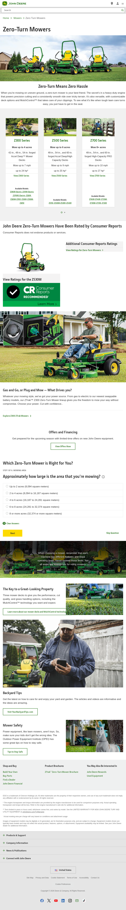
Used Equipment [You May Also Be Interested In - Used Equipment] (95, 775)
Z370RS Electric (19, 195)
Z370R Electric (28, 191)
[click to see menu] (123, 3)
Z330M (30, 199)
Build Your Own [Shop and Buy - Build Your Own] (10, 771)
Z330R (24, 199)
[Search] (63, 10)
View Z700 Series (97, 175)
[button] (42, 900)
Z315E (18, 199)
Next (12, 533)
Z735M (104, 199)
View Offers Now (63, 446)
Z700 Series (98, 140)
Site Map (30, 878)
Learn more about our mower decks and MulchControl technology (39, 612)
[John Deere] (16, 3)
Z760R (91, 199)
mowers (18, 18)
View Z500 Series (59, 175)
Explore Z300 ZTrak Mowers (17, 415)
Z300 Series (22, 140)
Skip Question (112, 532)
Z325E (22, 203)
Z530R (63, 203)
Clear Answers (11, 523)
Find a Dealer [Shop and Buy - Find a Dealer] (9, 779)
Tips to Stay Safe (17, 752)
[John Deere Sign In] (118, 3)
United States (63, 870)
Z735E (98, 203)
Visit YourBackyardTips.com (22, 712)
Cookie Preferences (62, 884)
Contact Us (95, 878)
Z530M (57, 203)
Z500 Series (60, 140)
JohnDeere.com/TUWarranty (33, 812)
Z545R (68, 203)
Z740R (97, 199)
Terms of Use (72, 878)
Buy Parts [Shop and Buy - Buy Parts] (7, 775)
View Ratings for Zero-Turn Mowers (83, 250)
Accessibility (84, 878)
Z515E (51, 203)
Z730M (93, 203)
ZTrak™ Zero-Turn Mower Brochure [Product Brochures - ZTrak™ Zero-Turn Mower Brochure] (61, 771)
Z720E (104, 203)
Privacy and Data (42, 878)
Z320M (13, 199)
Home (6, 18)
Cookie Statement (58, 878)
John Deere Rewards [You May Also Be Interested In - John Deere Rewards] (96, 771)
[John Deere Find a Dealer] (112, 3)
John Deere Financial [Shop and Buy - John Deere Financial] (12, 783)
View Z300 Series (21, 175)
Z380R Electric (16, 191)
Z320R (28, 195)
